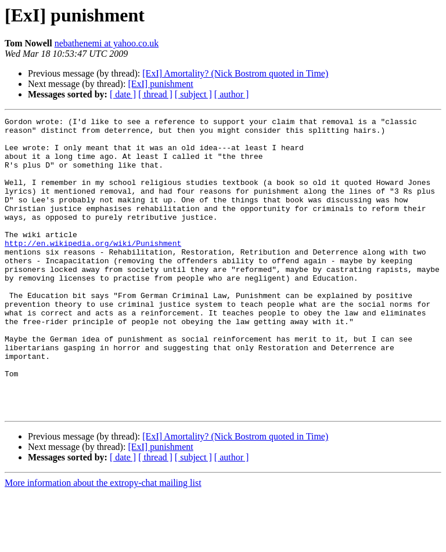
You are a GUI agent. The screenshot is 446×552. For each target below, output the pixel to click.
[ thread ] (155, 94)
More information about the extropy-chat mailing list (103, 542)
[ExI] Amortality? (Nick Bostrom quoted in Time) (235, 73)
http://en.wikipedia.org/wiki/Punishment (93, 269)
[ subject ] (193, 94)
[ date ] (123, 94)
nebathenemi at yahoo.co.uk (107, 43)
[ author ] (231, 94)
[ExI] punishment (160, 84)
